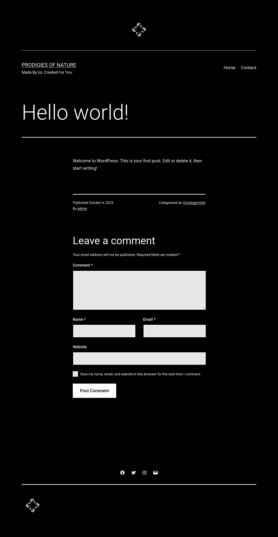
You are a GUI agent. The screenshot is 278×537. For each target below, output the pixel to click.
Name (79, 319)
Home (229, 67)
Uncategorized (194, 203)
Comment (83, 265)
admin (82, 209)
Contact (248, 67)
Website (80, 347)
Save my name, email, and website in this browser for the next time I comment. (140, 374)
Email (149, 319)
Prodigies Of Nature (49, 65)
